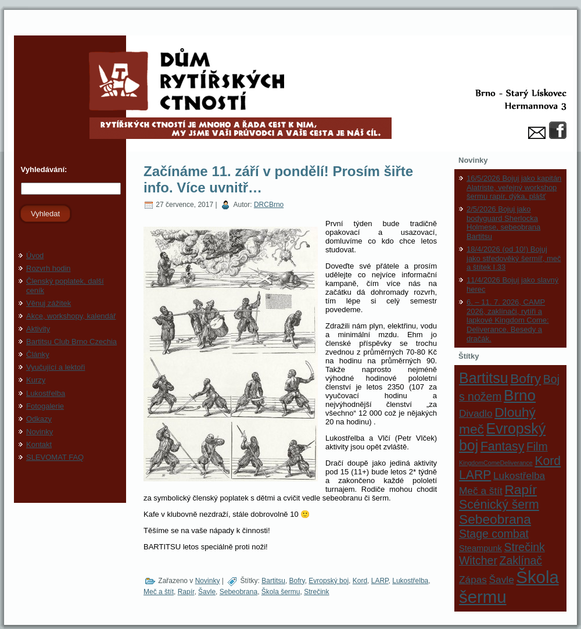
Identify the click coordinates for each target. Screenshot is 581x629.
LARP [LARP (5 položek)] (475, 474)
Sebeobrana (238, 592)
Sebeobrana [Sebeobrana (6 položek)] (495, 519)
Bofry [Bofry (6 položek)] (525, 378)
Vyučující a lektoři (55, 367)
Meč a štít (159, 592)
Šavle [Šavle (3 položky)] (501, 579)
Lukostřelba (45, 393)
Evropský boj (329, 581)
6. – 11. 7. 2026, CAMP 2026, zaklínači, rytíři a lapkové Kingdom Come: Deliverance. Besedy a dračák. (508, 320)
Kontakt (39, 444)
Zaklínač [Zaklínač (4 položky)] (521, 560)
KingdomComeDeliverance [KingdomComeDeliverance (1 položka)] (496, 462)
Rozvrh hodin (48, 268)
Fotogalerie (45, 406)
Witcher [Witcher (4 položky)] (478, 560)
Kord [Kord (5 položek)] (548, 460)
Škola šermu (280, 592)
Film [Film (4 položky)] (537, 446)
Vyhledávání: (43, 169)
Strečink (316, 592)
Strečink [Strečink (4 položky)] (524, 547)
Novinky (39, 431)
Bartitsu (273, 581)
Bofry (297, 581)
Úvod (35, 255)
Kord (360, 581)
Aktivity (38, 328)
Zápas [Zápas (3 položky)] (473, 579)
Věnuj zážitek (48, 303)
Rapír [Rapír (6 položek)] (520, 489)
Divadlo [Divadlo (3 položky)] (476, 413)
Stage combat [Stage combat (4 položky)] (494, 533)
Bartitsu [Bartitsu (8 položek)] (483, 378)
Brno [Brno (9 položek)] (520, 395)
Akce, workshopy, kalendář (71, 316)
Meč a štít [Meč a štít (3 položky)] (481, 490)
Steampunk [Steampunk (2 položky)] (480, 548)
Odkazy (39, 418)
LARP (380, 581)
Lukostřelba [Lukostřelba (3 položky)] (519, 475)
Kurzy (35, 380)
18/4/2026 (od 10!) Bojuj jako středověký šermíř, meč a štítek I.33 (514, 258)
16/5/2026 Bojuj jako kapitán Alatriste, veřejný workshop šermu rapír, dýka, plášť (514, 187)
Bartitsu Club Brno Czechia (71, 341)
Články (37, 354)
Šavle (207, 592)
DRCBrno (269, 205)
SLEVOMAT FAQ (55, 457)
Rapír (186, 592)
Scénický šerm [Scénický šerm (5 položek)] (499, 504)
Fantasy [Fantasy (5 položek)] (502, 446)
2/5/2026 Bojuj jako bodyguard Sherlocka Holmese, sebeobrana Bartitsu (503, 223)
